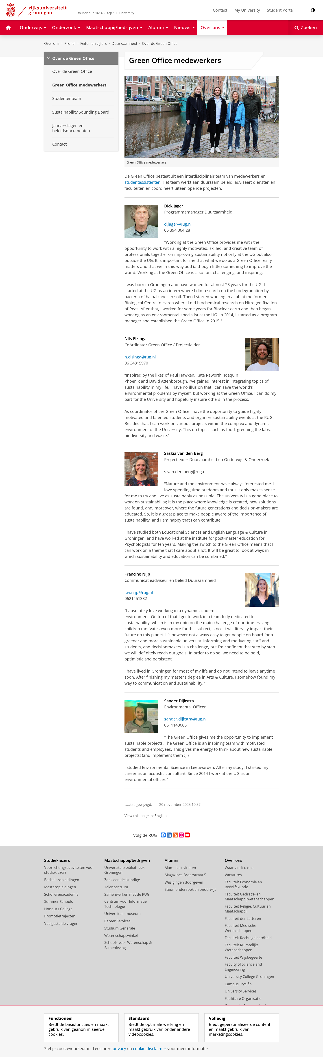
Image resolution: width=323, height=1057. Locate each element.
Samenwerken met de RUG (127, 894)
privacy (119, 1048)
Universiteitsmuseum (122, 913)
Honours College (58, 908)
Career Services (117, 921)
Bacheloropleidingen (61, 879)
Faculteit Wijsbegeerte (243, 957)
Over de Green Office (159, 43)
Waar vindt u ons (239, 867)
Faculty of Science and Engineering (243, 967)
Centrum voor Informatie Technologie (125, 904)
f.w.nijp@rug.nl (138, 592)
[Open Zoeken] (305, 27)
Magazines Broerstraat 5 (185, 874)
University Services (241, 991)
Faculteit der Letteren (243, 918)
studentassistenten (142, 182)
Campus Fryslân (238, 984)
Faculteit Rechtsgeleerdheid (248, 937)
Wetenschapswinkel (121, 935)
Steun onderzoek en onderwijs (190, 889)
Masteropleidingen (60, 886)
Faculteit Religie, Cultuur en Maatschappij (248, 909)
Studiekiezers (57, 860)
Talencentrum (116, 886)
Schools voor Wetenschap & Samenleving (128, 945)
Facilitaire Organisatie (243, 998)
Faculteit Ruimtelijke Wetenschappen (242, 948)
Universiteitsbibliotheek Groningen (124, 870)
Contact (220, 10)
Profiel (69, 43)
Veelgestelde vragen (61, 923)
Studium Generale (119, 928)
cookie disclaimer (149, 1048)
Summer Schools (58, 901)
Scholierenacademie (61, 894)
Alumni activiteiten (180, 867)
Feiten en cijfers (93, 43)
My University (247, 10)
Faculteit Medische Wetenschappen (240, 928)
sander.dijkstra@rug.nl (185, 719)
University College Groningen (249, 976)
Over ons (51, 43)
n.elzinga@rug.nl (140, 357)
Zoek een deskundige (122, 879)
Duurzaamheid (124, 43)
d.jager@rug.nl (178, 224)
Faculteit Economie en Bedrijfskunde (243, 885)
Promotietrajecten (59, 916)
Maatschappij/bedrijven (127, 860)
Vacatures (233, 874)
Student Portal (280, 10)
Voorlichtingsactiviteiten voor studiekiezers (69, 870)
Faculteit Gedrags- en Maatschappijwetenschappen (249, 897)
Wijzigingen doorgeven (184, 882)
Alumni (171, 860)
